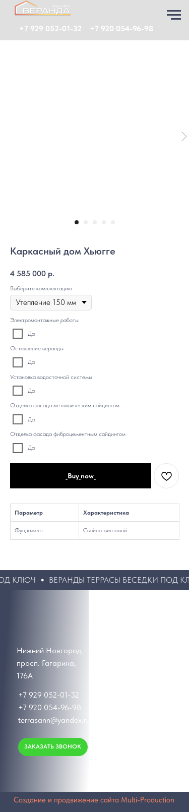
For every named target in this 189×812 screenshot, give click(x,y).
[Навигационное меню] (174, 15)
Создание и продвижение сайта (66, 799)
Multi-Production (147, 799)
